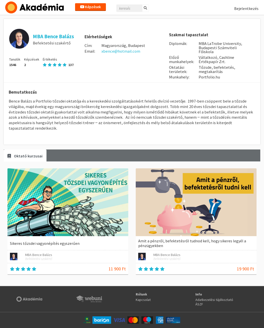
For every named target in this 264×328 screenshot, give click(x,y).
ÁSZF (199, 304)
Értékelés (58, 62)
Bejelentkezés (246, 8)
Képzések (90, 6)
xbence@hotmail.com (120, 51)
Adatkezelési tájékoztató (214, 299)
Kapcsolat (143, 299)
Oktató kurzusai (25, 155)
